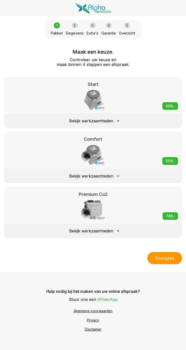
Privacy (93, 320)
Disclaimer (93, 329)
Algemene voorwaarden (93, 311)
